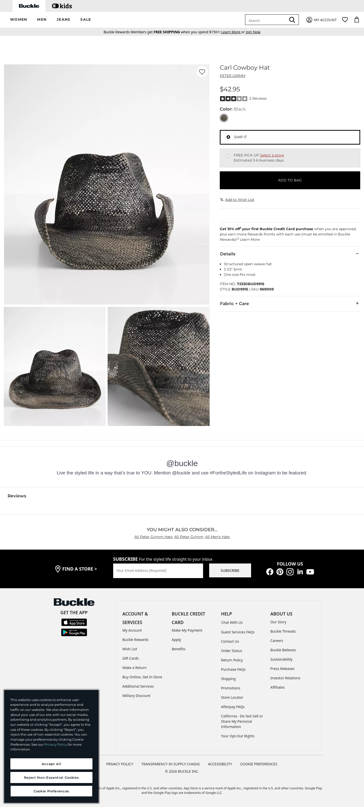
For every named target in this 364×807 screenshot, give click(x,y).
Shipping (228, 678)
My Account (132, 630)
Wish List (130, 649)
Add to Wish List (237, 199)
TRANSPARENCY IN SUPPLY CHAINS (170, 764)
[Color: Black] (224, 118)
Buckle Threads (283, 631)
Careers (276, 640)
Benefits (178, 649)
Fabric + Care (290, 303)
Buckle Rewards (136, 639)
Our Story (278, 622)
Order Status (231, 650)
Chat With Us (232, 622)
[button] (18, 19)
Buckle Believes (283, 650)
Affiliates (277, 687)
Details (290, 253)
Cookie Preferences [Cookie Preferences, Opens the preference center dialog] (51, 791)
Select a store (272, 155)
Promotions (230, 688)
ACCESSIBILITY (220, 764)
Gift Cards (131, 658)
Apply (176, 639)
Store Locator (232, 697)
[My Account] (321, 19)
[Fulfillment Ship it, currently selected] (228, 137)
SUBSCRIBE (230, 570)
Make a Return (135, 667)
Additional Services (138, 686)
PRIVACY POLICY (119, 764)
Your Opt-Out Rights (238, 736)
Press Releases (282, 668)
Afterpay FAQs (233, 706)
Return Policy (232, 660)
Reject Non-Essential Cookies (51, 777)
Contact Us (230, 641)
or (233, 32)
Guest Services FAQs (237, 632)
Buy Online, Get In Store (142, 677)
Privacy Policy (55, 744)
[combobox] (266, 20)
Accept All (51, 764)
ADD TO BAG (290, 180)
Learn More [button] (250, 239)
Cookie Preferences (258, 764)
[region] (51, 746)
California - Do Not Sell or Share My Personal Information (242, 721)
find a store (79, 569)
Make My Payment (187, 630)
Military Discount (137, 695)
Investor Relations (285, 678)
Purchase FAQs (233, 669)
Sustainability (281, 659)
